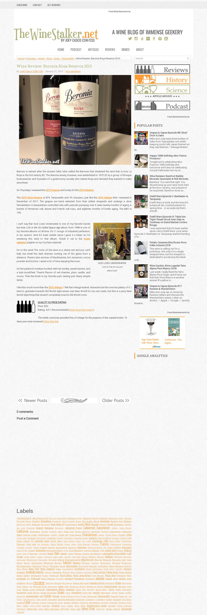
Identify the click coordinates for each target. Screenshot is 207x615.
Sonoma (21, 592)
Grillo (65, 550)
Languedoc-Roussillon (114, 553)
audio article (92, 521)
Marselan (52, 560)
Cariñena (105, 531)
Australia (105, 521)
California (22, 531)
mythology (103, 566)
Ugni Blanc (127, 599)
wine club (76, 609)
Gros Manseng (76, 550)
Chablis (53, 535)
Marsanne (42, 560)
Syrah (47, 596)
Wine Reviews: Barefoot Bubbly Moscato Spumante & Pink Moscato (169, 177)
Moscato (54, 566)
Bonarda (103, 524)
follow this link (50, 321)
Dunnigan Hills (100, 541)
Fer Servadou (43, 544)
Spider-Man (87, 593)
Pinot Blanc (66, 575)
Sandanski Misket (77, 586)
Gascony (72, 547)
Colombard (68, 538)
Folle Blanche (84, 544)
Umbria (20, 602)
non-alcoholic (67, 569)
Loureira (67, 557)
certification (44, 535)
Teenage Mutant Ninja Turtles (73, 596)
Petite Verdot (125, 572)
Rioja (49, 58)
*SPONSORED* (24, 518)
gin (104, 547)
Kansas (77, 553)
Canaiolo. (53, 531)
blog (87, 524)
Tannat (55, 596)
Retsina (29, 583)
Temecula (92, 596)
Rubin (19, 586)
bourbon (128, 524)
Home (61, 50)
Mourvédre (72, 566)
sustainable (32, 596)
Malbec (109, 556)
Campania (35, 531)
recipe (122, 578)
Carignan (95, 531)
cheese (101, 535)
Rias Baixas (67, 583)
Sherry (111, 589)
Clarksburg (41, 538)
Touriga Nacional (66, 599)
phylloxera (36, 575)
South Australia (48, 592)
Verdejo (75, 602)
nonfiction (79, 568)
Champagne (75, 535)
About (140, 50)
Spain (57, 58)
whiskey (112, 606)
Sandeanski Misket (95, 586)
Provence (90, 578)
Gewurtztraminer (95, 547)
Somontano (127, 589)
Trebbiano (89, 599)
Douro (78, 541)
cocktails (51, 538)
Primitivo (60, 579)
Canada (44, 531)
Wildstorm (21, 609)
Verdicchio (83, 603)
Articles (93, 50)
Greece (31, 550)
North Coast (109, 569)
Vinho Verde (35, 606)
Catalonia (127, 531)
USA (27, 602)
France (104, 544)
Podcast (76, 50)
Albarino (87, 518)
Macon (85, 557)
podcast (21, 578)
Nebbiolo (128, 566)
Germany (82, 547)
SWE (41, 596)
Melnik (20, 563)
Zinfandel (126, 609)
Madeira (92, 557)
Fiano (53, 544)
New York (34, 568)
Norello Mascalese (94, 569)
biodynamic (71, 524)
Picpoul (45, 575)
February (21, 544)
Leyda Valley (29, 557)
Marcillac (127, 557)
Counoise (115, 538)
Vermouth (113, 603)
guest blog (111, 550)
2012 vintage (105, 197)
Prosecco (79, 578)
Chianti (121, 535)
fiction (60, 544)
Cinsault (31, 538)
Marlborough (32, 560)
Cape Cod (69, 531)
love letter (76, 557)
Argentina (46, 521)
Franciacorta (115, 544)
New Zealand (47, 568)
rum (30, 586)
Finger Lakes (70, 544)
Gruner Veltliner (92, 550)
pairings (48, 572)
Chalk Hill (63, 535)
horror (19, 554)
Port (28, 579)
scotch (78, 589)
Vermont (104, 603)
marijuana (21, 560)
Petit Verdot (99, 572)
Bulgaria (49, 528)
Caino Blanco (125, 528)
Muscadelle (84, 566)
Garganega (61, 547)
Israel (50, 553)
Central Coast (30, 535)
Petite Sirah (112, 572)
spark (67, 593)
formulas (95, 544)
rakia (115, 578)
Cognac (59, 538)
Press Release (48, 578)
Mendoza (48, 563)
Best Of (60, 524)
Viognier (46, 606)
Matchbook (87, 559)
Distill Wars (56, 541)
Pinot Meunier (98, 575)
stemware (105, 592)
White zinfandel (124, 606)
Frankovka (127, 544)
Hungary (33, 553)
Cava (19, 534)
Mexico (77, 563)
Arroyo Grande (68, 521)
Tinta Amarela (28, 599)
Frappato (20, 547)
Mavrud (98, 560)
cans (60, 531)
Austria (114, 521)
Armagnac (56, 521)
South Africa (33, 592)
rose (118, 583)
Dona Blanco (69, 541)
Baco (121, 521)
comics (93, 538)
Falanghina (126, 541)
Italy (56, 553)
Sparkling (76, 592)
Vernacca (122, 603)
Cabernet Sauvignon (96, 528)
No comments (73, 71)
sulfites (128, 593)
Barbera (128, 521)
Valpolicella (52, 603)
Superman (21, 596)
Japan (63, 553)
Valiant (43, 603)
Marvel (61, 560)
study (121, 592)
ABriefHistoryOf (40, 518)
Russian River (40, 586)
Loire (60, 557)
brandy (40, 528)
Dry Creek (86, 541)
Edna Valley (114, 541)
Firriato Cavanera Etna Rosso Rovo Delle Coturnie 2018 (168, 244)
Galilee (43, 547)
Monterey (37, 566)
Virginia (56, 605)
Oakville (119, 569)
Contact (37, 5)
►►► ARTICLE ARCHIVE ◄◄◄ (162, 96)
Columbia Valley (81, 538)
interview (43, 554)
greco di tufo (22, 550)
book (110, 524)
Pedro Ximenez (77, 572)
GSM (102, 550)
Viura (63, 606)
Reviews (110, 50)
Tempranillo (67, 58)
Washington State (97, 605)
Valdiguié (35, 603)
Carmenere (115, 531)
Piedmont (54, 575)
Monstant (116, 563)
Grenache (40, 550)
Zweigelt (20, 612)
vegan (60, 603)
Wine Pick (88, 609)
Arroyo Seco (81, 521)
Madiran (100, 557)
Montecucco (126, 563)
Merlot (67, 562)
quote (109, 578)
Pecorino (66, 572)
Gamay (51, 547)
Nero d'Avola (22, 569)
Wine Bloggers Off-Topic (56, 609)
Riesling (94, 583)
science (70, 589)
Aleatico (95, 518)
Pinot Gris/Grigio (82, 575)
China (19, 538)
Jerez (70, 553)
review (41, 58)
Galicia (36, 547)
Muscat (93, 566)
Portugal (35, 578)
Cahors (115, 528)
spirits (96, 592)
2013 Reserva (86, 190)
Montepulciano (24, 566)
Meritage (58, 563)
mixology (95, 563)
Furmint (28, 547)
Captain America (82, 531)
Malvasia (118, 557)
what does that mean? (81, 309)
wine (40, 609)
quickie (99, 578)
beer (53, 524)
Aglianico (72, 518)
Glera (110, 547)
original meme (35, 572)
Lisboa (39, 557)
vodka (70, 606)
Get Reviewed (53, 5)
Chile (129, 534)
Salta (66, 586)
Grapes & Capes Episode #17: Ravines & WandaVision (166, 287)
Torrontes (52, 599)
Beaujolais (45, 524)
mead (129, 560)
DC (32, 541)
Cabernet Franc (73, 528)
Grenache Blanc (55, 550)
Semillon (90, 589)
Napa (111, 566)
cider (24, 538)
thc (126, 596)
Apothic (36, 521)
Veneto (67, 602)
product (69, 578)
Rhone (58, 583)
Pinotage (121, 575)
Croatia (123, 538)
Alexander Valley (116, 518)
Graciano (31, 58)
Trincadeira (100, 599)
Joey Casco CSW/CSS (31, 71)
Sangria (122, 586)
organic (21, 572)
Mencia (27, 563)
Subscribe (22, 5)
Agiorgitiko (62, 518)
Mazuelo (107, 560)
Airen (80, 518)
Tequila (114, 596)
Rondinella (110, 583)
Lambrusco (95, 553)
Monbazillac (105, 563)
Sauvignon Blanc (55, 589)
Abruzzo (52, 518)
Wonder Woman (113, 609)
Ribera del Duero (81, 583)
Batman (36, 524)
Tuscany (117, 599)
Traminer (80, 599)
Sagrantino (52, 586)
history (128, 550)
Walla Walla (80, 606)
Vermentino (95, 602)
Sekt (84, 589)
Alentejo (104, 518)
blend (81, 524)
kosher (85, 553)
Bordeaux (119, 524)
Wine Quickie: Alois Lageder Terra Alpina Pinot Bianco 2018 (168, 267)
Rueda (25, 586)
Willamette (32, 609)
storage (114, 593)
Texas (121, 596)
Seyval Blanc (101, 589)
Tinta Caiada (41, 599)
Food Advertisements (118, 11)
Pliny (129, 575)
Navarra (119, 566)
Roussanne (127, 583)
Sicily (118, 589)
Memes (125, 50)
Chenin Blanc (111, 535)
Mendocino (37, 563)
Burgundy (59, 528)
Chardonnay (89, 534)
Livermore (47, 557)
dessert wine (42, 541)
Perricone (88, 572)
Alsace (28, 521)
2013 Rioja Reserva (31, 197)
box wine (21, 528)
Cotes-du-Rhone (104, 538)
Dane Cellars (23, 541)
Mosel (63, 566)
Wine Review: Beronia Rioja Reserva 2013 (54, 66)
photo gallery (23, 575)
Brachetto (31, 528)
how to (25, 554)
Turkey (109, 599)
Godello (117, 547)
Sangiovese (110, 586)
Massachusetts (72, 560)
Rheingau (50, 583)
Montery (45, 566)
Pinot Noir (110, 575)
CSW (129, 538)
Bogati (94, 524)
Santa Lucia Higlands (33, 589)
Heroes (120, 550)
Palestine (57, 572)
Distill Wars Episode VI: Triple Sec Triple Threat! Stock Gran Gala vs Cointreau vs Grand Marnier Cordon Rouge (168, 221)
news (58, 569)
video (25, 606)
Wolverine (100, 609)
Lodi (55, 557)
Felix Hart (31, 544)
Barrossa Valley (24, 524)
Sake (61, 586)
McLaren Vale (119, 560)
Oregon (127, 568)
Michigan (86, 563)
